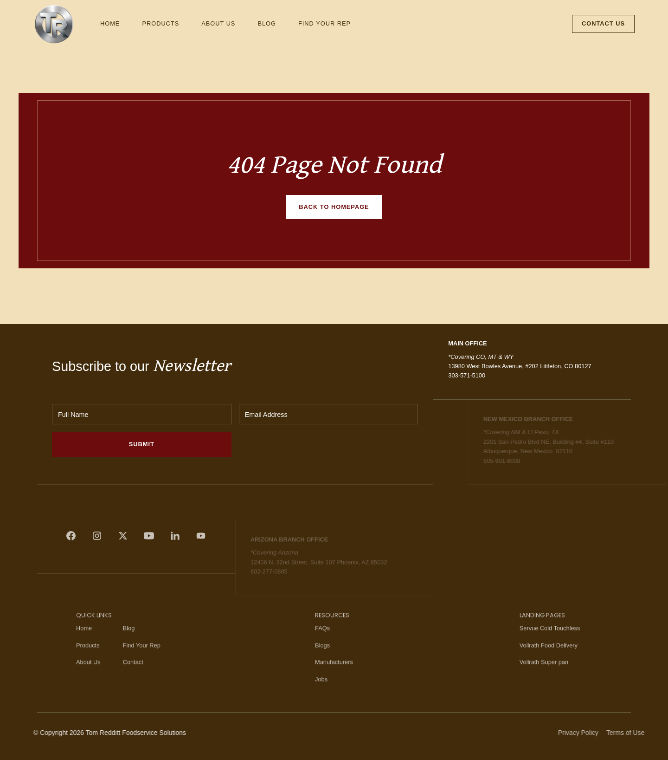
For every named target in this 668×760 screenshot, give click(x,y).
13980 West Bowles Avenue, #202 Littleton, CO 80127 (519, 366)
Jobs (321, 690)
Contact (133, 673)
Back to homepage (334, 206)
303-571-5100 (466, 375)
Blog (266, 23)
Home (110, 23)
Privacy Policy (589, 732)
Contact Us (603, 23)
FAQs (322, 639)
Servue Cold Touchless (550, 639)
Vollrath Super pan (544, 673)
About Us (218, 23)
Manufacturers (334, 673)
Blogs (322, 656)
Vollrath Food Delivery (549, 656)
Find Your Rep (324, 23)
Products (160, 23)
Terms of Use (636, 732)
